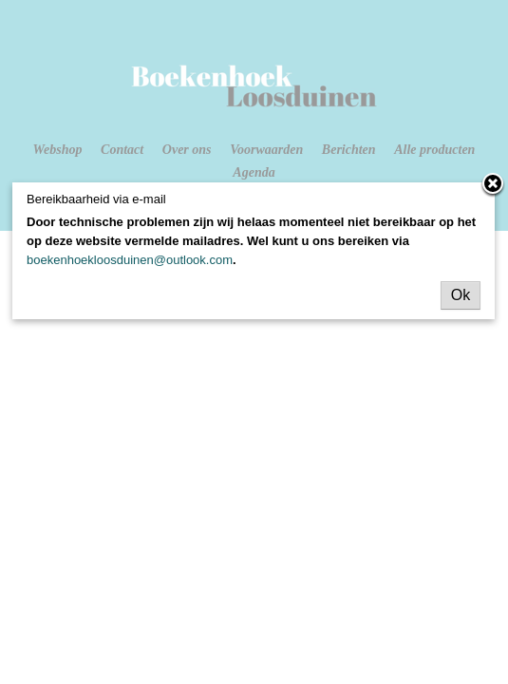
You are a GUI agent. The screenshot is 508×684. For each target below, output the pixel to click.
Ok (460, 295)
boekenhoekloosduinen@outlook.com (130, 260)
